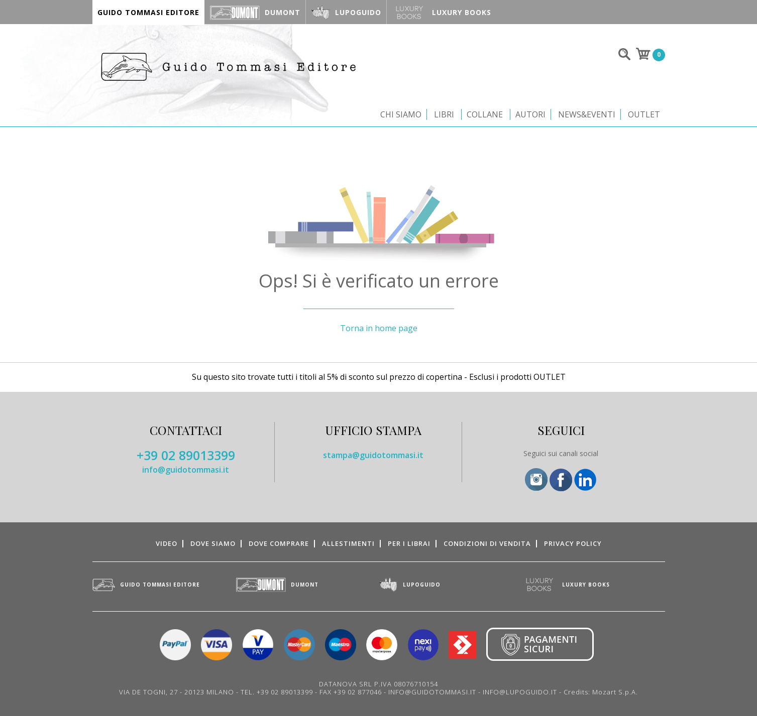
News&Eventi (586, 114)
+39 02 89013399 (186, 455)
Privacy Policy (573, 543)
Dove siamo (213, 543)
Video (166, 543)
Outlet (644, 114)
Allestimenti (348, 543)
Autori (530, 114)
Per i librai (409, 543)
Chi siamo (400, 114)
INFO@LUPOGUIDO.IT (520, 691)
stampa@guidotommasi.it (373, 455)
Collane (485, 114)
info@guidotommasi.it (185, 469)
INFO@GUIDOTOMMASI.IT (432, 691)
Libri (444, 114)
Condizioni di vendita (487, 543)
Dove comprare (279, 543)
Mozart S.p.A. (615, 691)
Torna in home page (378, 328)
